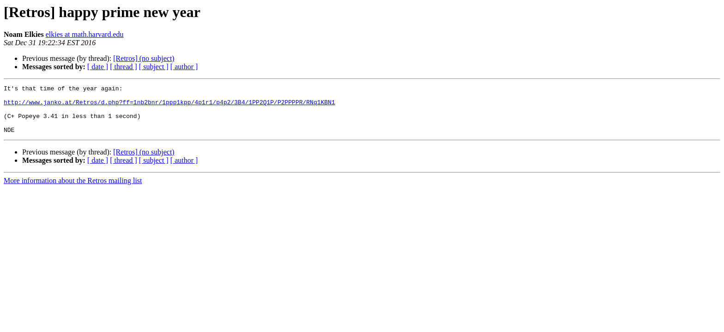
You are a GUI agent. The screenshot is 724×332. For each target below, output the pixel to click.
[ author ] (184, 67)
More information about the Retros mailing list (73, 190)
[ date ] (97, 67)
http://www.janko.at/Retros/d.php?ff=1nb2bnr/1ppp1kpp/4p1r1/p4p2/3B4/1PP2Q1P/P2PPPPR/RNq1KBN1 (169, 106)
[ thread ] (123, 67)
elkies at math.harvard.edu (85, 34)
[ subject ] (154, 67)
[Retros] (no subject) (143, 58)
